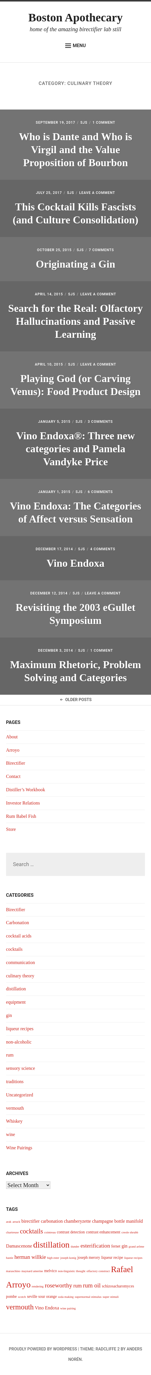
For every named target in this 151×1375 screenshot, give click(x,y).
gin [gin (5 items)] (124, 1246)
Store (11, 829)
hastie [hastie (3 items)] (9, 1257)
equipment (16, 1002)
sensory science (20, 1068)
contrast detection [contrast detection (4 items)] (71, 1232)
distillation (16, 988)
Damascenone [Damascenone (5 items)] (19, 1246)
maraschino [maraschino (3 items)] (13, 1271)
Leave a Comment (97, 193)
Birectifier (15, 763)
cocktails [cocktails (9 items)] (31, 1231)
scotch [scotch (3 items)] (22, 1296)
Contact (13, 776)
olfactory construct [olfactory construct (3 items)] (98, 1271)
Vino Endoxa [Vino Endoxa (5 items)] (47, 1307)
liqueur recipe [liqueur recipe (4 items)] (112, 1257)
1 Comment (103, 123)
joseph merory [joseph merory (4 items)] (88, 1257)
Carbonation (17, 922)
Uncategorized (19, 1094)
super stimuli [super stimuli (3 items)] (111, 1296)
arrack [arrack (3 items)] (16, 1221)
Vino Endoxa (76, 563)
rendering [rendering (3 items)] (38, 1286)
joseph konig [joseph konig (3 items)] (68, 1257)
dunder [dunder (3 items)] (75, 1246)
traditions (14, 1081)
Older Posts (75, 699)
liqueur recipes (20, 1028)
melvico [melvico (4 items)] (50, 1271)
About (12, 736)
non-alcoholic (19, 1041)
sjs (83, 123)
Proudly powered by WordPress (43, 1349)
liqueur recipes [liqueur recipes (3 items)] (133, 1257)
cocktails (14, 949)
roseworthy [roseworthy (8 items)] (58, 1285)
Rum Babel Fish (21, 816)
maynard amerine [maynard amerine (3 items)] (32, 1271)
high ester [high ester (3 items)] (53, 1257)
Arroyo (12, 750)
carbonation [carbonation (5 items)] (52, 1221)
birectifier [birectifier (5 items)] (30, 1221)
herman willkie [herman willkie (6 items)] (30, 1257)
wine (10, 1134)
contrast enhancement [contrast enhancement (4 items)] (103, 1232)
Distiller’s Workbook (25, 789)
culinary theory (20, 975)
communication (20, 962)
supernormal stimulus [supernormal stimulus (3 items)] (88, 1296)
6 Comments (100, 492)
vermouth (15, 1108)
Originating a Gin (75, 264)
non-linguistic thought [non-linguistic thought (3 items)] (71, 1271)
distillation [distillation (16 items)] (51, 1244)
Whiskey (14, 1121)
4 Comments (102, 549)
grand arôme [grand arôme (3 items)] (136, 1246)
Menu (75, 46)
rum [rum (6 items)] (77, 1286)
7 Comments (101, 250)
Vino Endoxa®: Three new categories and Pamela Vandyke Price (75, 449)
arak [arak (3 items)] (8, 1221)
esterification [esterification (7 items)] (95, 1246)
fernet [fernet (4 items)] (116, 1246)
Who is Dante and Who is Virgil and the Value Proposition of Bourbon (75, 149)
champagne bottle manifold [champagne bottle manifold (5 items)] (117, 1221)
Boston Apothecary (75, 17)
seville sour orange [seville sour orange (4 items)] (42, 1296)
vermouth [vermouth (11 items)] (20, 1307)
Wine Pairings (19, 1147)
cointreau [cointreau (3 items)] (50, 1232)
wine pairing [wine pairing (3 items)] (68, 1308)
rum (10, 1054)
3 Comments (100, 422)
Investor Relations (23, 802)
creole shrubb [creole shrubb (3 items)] (129, 1232)
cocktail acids (19, 935)
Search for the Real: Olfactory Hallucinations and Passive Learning (75, 321)
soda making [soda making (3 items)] (66, 1296)
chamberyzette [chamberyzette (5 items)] (77, 1221)
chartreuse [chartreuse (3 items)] (12, 1232)
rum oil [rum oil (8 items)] (92, 1285)
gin (9, 1015)
